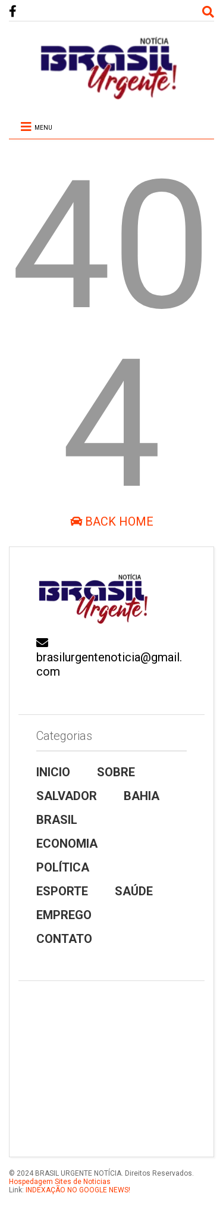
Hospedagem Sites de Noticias (60, 1181)
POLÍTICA (62, 867)
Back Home (111, 521)
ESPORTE (62, 891)
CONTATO (64, 939)
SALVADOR (66, 796)
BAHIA (141, 796)
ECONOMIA (67, 843)
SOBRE (116, 772)
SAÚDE (134, 891)
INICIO (53, 772)
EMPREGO (64, 915)
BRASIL (56, 820)
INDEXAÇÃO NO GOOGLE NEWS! (77, 1190)
